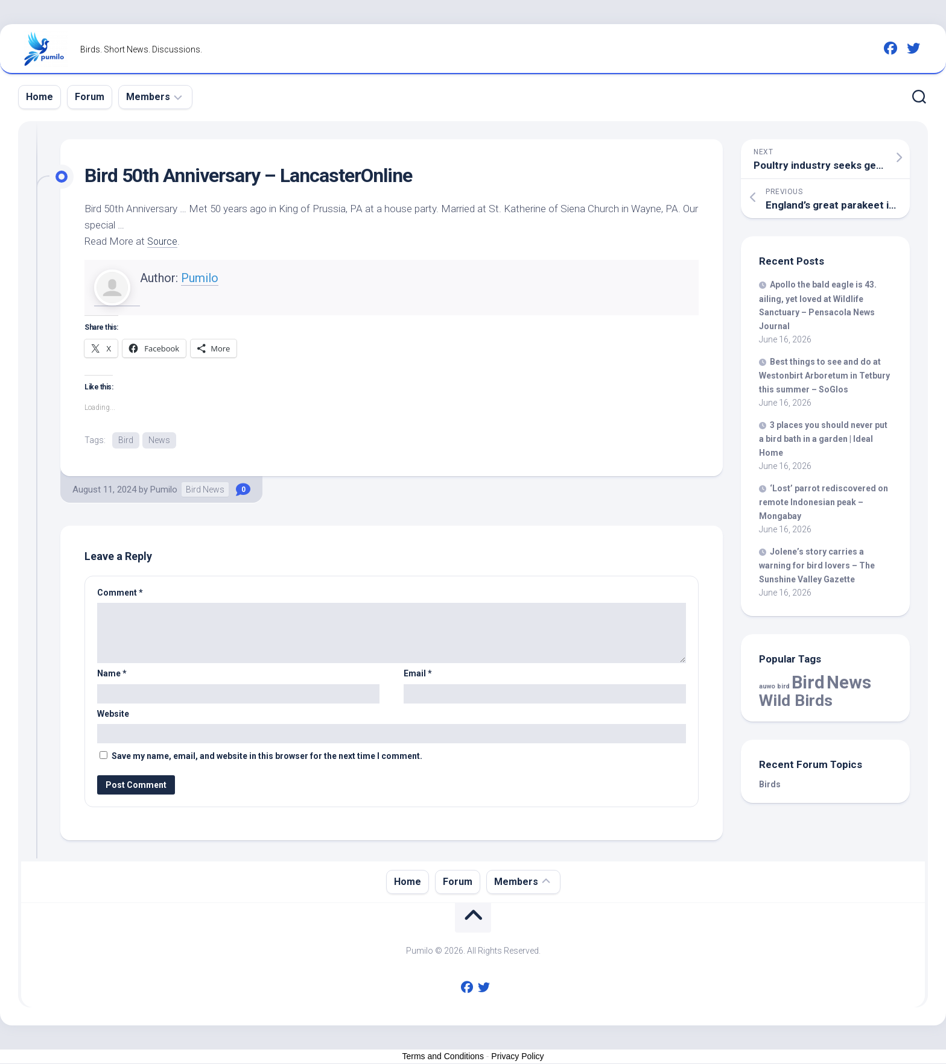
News (159, 440)
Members (148, 96)
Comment (120, 593)
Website (113, 714)
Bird (125, 440)
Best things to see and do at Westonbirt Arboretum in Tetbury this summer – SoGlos (824, 375)
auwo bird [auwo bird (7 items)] (774, 686)
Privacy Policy (517, 1057)
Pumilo (199, 278)
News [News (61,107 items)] (849, 682)
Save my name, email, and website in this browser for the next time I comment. (267, 757)
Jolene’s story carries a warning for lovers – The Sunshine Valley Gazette (817, 565)
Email (418, 674)
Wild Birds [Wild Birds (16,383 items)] (796, 700)
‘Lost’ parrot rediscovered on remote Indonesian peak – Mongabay (823, 502)
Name (112, 674)
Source (163, 241)
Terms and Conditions (443, 1057)
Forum (89, 96)
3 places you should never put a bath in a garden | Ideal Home (823, 439)
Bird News (205, 490)
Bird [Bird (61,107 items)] (808, 682)
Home (39, 96)
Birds (770, 784)
